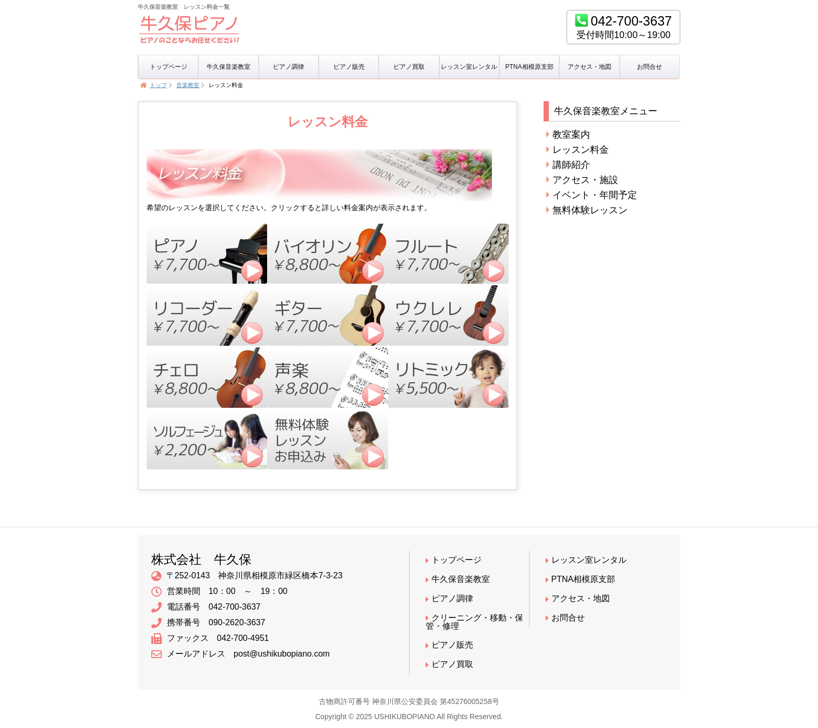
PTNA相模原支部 (530, 66)
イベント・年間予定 (591, 195)
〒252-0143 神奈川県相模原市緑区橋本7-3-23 (247, 576)
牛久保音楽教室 (228, 66)
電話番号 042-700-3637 (206, 607)
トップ (158, 85)
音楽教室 (187, 85)
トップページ (168, 66)
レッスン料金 (577, 149)
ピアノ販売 (349, 66)
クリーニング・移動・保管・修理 (474, 622)
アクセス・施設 (582, 180)
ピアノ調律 (288, 66)
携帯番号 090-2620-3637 (208, 623)
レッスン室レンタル (469, 66)
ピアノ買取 (409, 66)
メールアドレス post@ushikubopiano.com (240, 654)
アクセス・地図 (589, 66)
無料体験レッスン (587, 210)
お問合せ (649, 66)
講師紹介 (568, 165)
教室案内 (568, 134)
